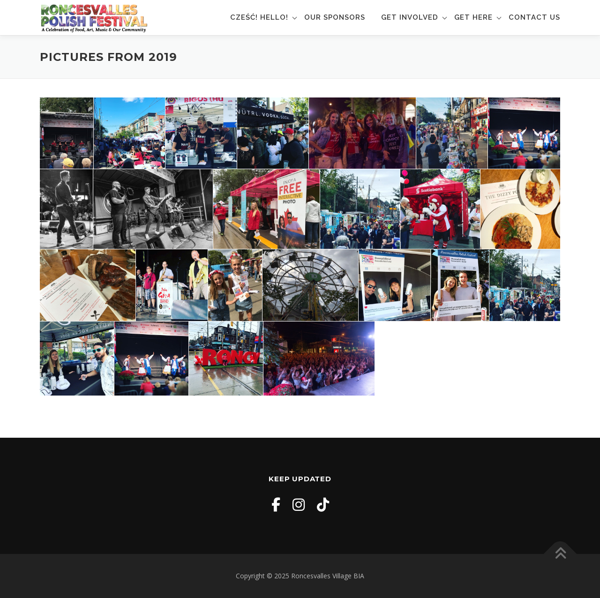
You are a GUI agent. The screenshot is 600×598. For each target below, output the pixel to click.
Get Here (473, 17)
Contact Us (534, 17)
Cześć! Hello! (259, 17)
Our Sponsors (334, 17)
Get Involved (409, 17)
